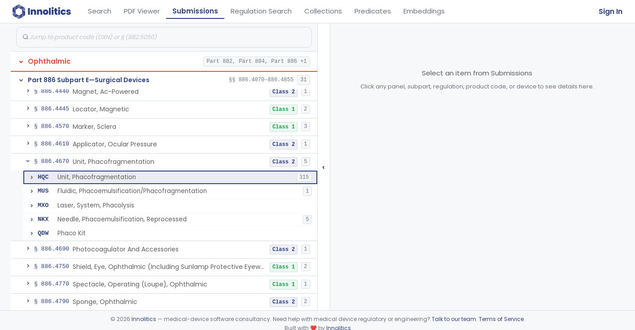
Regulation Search (261, 11)
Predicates (373, 11)
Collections (323, 11)
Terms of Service (501, 319)
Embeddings (424, 11)
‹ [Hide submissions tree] (323, 166)
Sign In (610, 11)
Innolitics (143, 319)
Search (99, 11)
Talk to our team (454, 319)
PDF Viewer (142, 11)
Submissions (195, 11)
